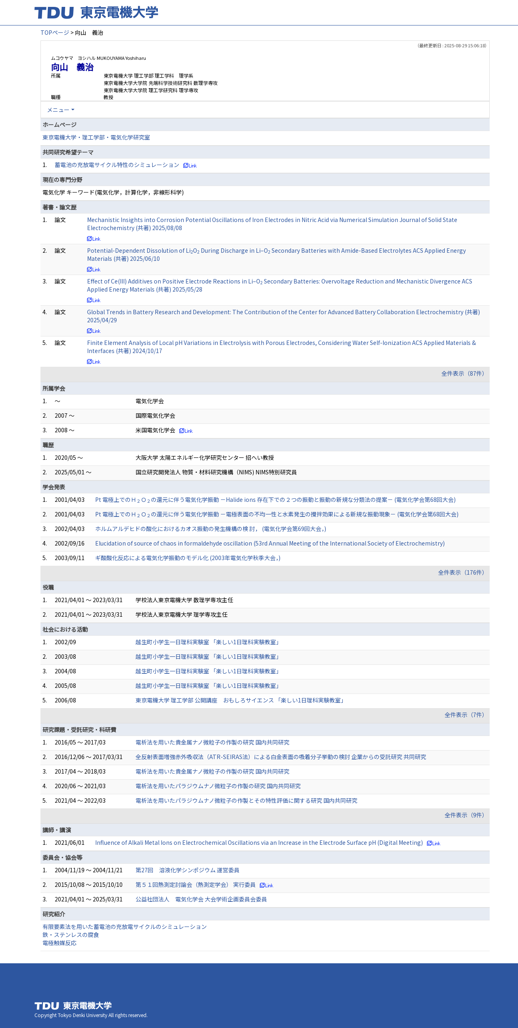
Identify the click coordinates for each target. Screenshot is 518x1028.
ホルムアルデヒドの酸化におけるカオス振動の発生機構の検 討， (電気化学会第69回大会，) (210, 529)
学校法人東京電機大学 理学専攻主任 (181, 614)
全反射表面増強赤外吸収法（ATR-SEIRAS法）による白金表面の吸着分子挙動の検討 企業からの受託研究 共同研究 (281, 757)
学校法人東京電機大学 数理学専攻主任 (184, 600)
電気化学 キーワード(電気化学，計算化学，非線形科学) (113, 192)
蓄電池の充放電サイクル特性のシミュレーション (117, 165)
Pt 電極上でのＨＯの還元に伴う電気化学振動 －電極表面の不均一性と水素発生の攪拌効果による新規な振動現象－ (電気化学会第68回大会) (277, 514)
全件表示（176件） (463, 572)
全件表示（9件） (466, 815)
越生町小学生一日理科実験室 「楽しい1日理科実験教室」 (209, 642)
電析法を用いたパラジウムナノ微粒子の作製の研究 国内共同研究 (218, 786)
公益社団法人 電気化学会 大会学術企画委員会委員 (201, 899)
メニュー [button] (58, 110)
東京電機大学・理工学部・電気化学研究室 (96, 137)
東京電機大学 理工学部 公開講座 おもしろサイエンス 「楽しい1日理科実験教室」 (241, 700)
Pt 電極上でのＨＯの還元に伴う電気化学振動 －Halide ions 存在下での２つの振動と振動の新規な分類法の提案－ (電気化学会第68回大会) (275, 499)
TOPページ (54, 32)
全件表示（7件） (466, 715)
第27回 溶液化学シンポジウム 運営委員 (188, 870)
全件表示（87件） (465, 373)
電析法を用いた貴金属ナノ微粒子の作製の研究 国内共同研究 (212, 742)
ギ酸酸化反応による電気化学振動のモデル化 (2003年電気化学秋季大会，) (187, 558)
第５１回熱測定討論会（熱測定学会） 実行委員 (196, 884)
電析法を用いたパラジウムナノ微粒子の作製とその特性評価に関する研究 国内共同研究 (246, 800)
